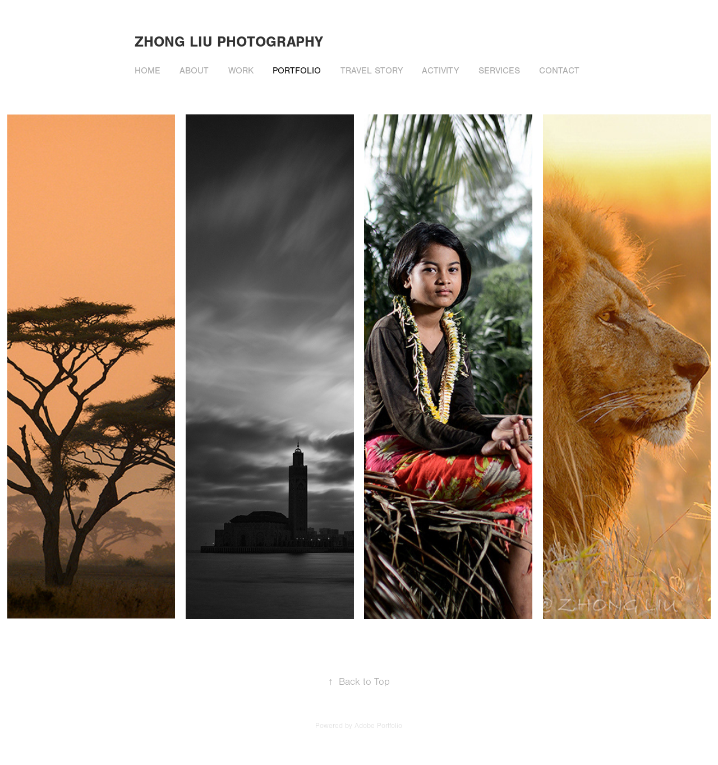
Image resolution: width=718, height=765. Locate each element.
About (194, 71)
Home (147, 71)
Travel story (371, 71)
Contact (559, 71)
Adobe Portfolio (378, 726)
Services (499, 71)
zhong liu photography (229, 42)
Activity (440, 71)
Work (241, 71)
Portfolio (297, 71)
